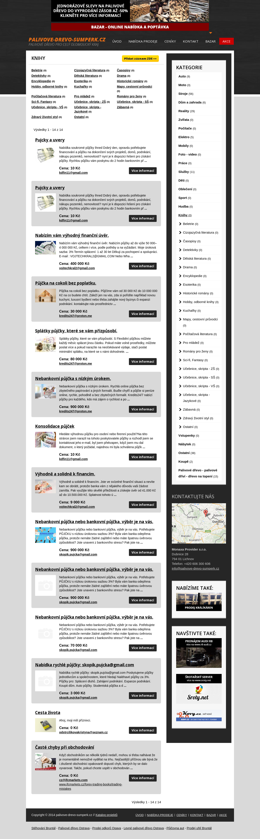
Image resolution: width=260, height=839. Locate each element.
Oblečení (188, 189)
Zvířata (186, 119)
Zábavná (123, 107)
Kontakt (190, 41)
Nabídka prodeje (143, 41)
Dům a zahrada (192, 102)
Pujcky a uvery (50, 140)
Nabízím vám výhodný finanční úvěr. (72, 235)
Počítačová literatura (46, 96)
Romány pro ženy (129, 96)
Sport (185, 198)
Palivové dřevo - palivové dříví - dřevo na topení (198, 473)
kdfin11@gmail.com (73, 172)
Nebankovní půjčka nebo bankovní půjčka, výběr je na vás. (94, 521)
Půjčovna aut (175, 828)
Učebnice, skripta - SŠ (133, 101)
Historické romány (130, 81)
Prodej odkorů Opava (106, 828)
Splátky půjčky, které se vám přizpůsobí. (76, 331)
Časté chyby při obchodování (64, 747)
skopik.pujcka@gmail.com (78, 554)
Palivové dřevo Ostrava (74, 828)
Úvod (117, 41)
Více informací (143, 171)
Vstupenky (189, 435)
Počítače (187, 128)
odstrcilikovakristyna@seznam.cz (83, 732)
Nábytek (187, 444)
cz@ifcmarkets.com (73, 780)
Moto (184, 85)
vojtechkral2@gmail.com (77, 268)
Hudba (186, 206)
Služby (187, 172)
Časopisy (123, 70)
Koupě (186, 461)
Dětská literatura (86, 75)
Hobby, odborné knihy (47, 86)
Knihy (185, 215)
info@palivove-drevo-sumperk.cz (195, 568)
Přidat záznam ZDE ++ (140, 59)
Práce (185, 163)
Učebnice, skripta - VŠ (47, 107)
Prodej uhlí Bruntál (199, 828)
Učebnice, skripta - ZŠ (90, 101)
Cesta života (47, 712)
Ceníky (170, 41)
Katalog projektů (106, 815)
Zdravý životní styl (44, 117)
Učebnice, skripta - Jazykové (196, 398)
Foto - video (190, 154)
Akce (227, 41)
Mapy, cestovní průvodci (134, 86)
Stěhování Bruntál (43, 828)
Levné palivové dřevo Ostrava (144, 828)
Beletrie (36, 70)
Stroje (186, 93)
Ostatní (79, 117)
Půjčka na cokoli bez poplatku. (65, 283)
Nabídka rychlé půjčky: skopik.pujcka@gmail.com (84, 665)
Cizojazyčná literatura (89, 70)
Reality (187, 111)
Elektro (186, 137)
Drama (122, 75)
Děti (184, 180)
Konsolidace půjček (54, 426)
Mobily (186, 145)
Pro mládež (82, 96)
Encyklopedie (41, 81)
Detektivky (39, 75)
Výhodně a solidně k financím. (65, 474)
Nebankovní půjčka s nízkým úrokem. (73, 378)
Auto (184, 76)
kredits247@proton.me (75, 316)
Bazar (210, 41)
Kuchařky (81, 86)
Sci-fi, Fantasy (41, 101)
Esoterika (81, 81)
